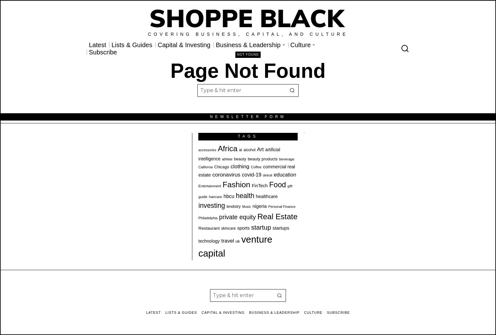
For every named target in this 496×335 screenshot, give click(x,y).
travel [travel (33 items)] (227, 241)
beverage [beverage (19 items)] (286, 159)
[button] (292, 90)
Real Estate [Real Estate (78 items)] (277, 216)
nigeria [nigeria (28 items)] (259, 206)
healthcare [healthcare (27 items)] (267, 196)
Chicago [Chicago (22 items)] (221, 166)
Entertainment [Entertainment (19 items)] (209, 186)
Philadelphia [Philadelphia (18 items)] (207, 218)
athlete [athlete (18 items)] (227, 159)
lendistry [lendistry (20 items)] (233, 206)
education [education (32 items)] (285, 174)
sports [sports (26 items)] (243, 228)
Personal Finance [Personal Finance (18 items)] (281, 206)
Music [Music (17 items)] (246, 206)
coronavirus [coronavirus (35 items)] (226, 174)
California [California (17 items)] (205, 167)
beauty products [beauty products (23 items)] (262, 159)
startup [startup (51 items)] (261, 227)
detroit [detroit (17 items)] (267, 175)
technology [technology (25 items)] (209, 241)
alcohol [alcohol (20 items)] (250, 150)
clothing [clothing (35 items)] (240, 166)
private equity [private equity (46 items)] (237, 217)
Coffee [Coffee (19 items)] (256, 167)
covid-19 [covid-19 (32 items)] (252, 174)
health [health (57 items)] (245, 196)
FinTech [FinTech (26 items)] (260, 185)
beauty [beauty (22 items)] (240, 159)
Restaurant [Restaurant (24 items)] (209, 228)
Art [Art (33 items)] (260, 149)
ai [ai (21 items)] (240, 150)
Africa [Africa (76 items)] (227, 148)
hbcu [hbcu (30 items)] (229, 196)
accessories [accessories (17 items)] (207, 150)
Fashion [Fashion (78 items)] (236, 184)
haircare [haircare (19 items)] (215, 197)
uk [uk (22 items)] (238, 241)
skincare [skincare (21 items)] (228, 228)
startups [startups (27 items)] (281, 228)
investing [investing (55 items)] (211, 205)
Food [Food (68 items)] (277, 185)
